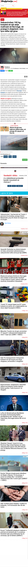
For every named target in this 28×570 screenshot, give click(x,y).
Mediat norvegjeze (6, 98)
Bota (2, 19)
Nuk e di (19, 186)
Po (9, 186)
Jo (13, 186)
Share (2, 70)
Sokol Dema (7, 223)
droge (10, 156)
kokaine (14, 156)
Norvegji (19, 90)
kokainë (3, 92)
